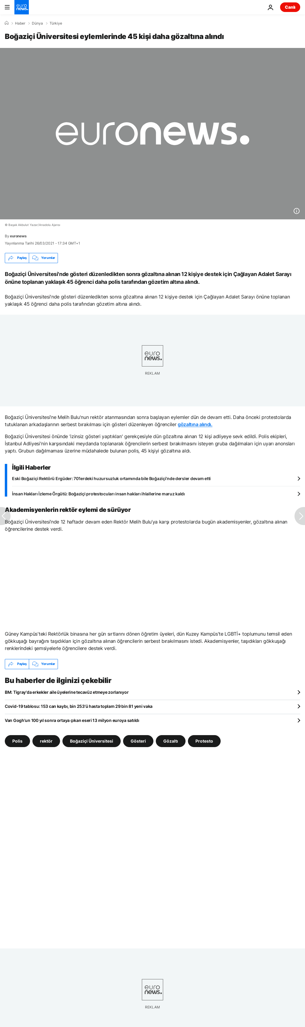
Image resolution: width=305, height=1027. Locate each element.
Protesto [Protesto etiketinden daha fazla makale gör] (204, 740)
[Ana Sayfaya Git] (21, 7)
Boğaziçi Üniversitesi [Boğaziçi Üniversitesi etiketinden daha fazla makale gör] (91, 740)
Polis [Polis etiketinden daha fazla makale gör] (17, 740)
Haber (20, 23)
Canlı (290, 7)
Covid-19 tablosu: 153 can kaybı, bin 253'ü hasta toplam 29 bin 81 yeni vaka (78, 706)
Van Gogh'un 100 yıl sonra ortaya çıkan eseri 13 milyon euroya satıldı (72, 720)
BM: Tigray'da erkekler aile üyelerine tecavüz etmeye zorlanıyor (66, 692)
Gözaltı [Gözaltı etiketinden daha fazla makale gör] (170, 740)
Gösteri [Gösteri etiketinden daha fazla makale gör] (138, 740)
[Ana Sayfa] (6, 23)
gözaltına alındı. (195, 424)
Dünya (37, 23)
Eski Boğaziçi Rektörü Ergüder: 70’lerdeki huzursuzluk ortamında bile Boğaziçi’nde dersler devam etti (111, 478)
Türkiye (56, 23)
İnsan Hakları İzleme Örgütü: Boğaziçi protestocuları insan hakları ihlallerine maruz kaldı (98, 493)
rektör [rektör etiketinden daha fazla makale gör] (46, 740)
